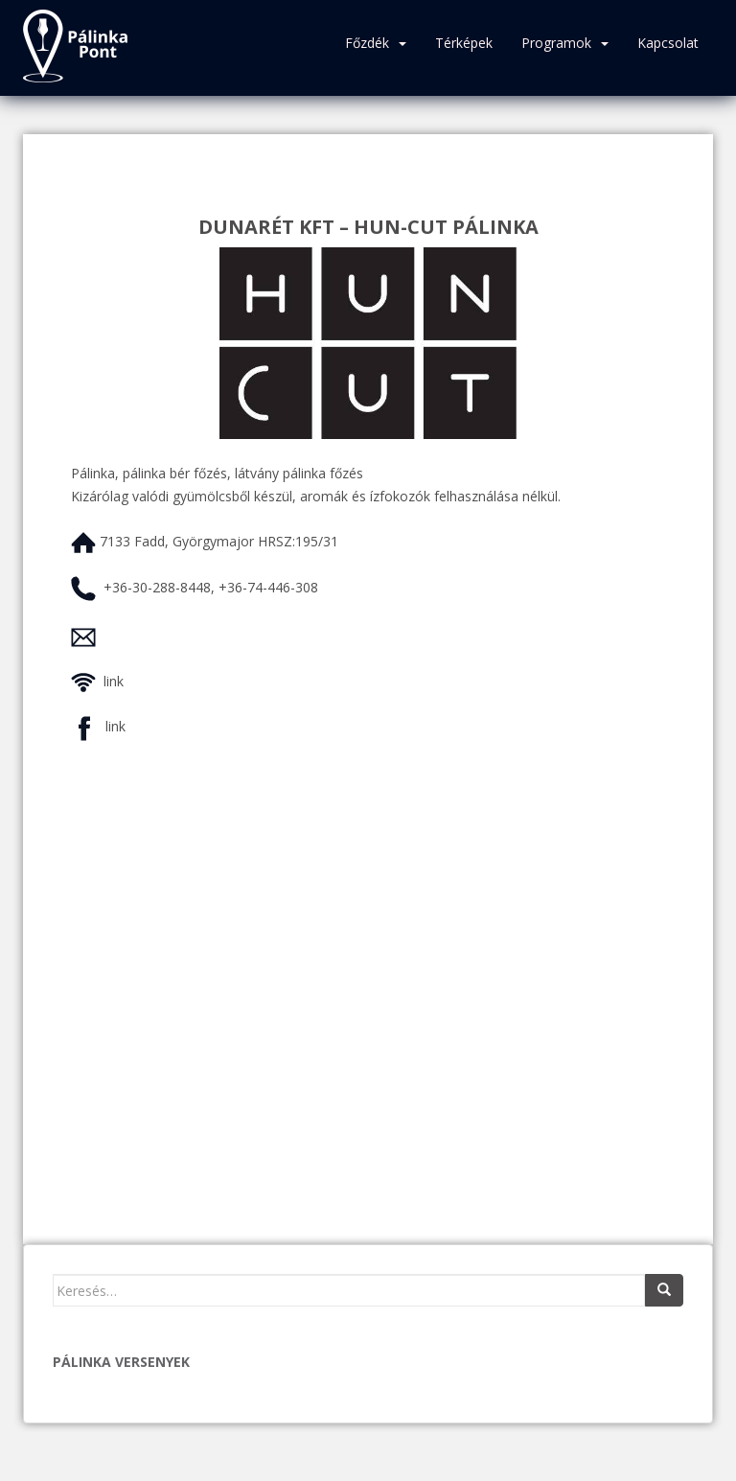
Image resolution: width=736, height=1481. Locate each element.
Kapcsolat (668, 43)
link (114, 681)
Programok (556, 43)
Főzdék (367, 43)
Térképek (464, 43)
